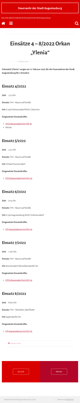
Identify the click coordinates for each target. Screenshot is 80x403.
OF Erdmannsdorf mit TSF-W (18, 124)
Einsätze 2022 (16, 343)
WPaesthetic (69, 400)
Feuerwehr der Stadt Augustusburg (40, 8)
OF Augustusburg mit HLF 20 (18, 229)
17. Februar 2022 (22, 61)
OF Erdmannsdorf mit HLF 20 (18, 178)
